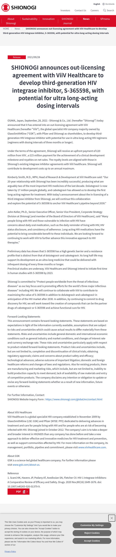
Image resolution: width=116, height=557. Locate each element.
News (86, 19)
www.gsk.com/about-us (26, 464)
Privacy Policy (10, 551)
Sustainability (29, 19)
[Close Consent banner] (111, 518)
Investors (65, 10)
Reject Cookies (92, 533)
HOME (6, 28)
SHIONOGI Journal (67, 21)
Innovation (49, 19)
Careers (95, 10)
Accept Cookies (92, 541)
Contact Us (80, 10)
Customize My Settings (92, 525)
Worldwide (109, 4)
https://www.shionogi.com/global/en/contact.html (73, 399)
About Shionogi (11, 21)
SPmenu (105, 19)
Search (105, 10)
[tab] (11, 21)
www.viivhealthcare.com (92, 447)
